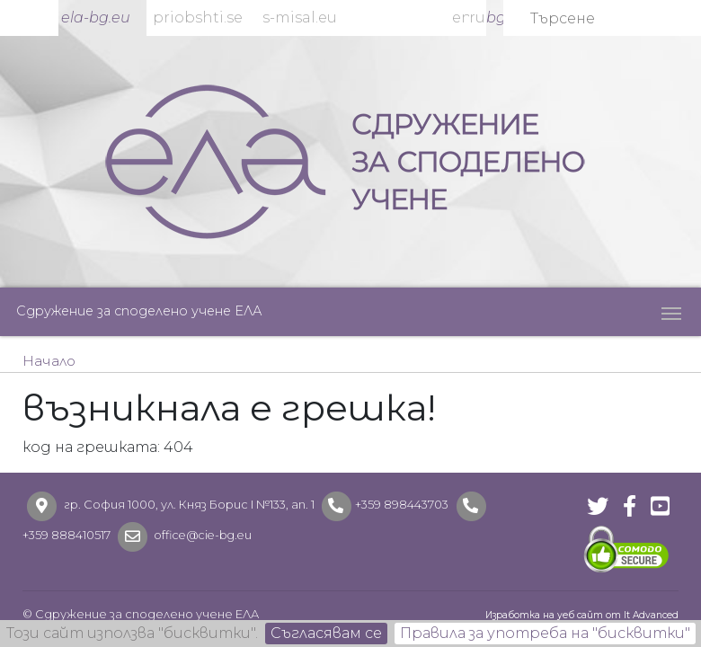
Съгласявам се (326, 633)
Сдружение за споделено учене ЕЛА (139, 311)
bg (494, 17)
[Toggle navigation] (671, 312)
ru (477, 17)
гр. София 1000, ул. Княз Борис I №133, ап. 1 (189, 504)
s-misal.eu (299, 17)
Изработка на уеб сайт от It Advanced (582, 615)
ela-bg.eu (95, 17)
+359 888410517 (66, 535)
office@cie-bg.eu (202, 535)
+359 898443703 (401, 504)
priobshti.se (198, 17)
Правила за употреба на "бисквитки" (545, 633)
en (460, 17)
